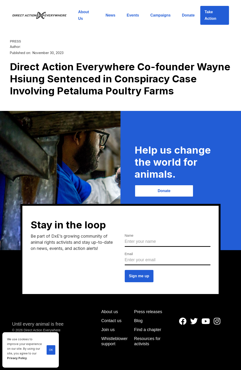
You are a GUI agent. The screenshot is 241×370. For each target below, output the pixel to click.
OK (51, 350)
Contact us (111, 320)
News (110, 15)
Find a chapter (147, 329)
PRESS (15, 41)
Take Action (210, 15)
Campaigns (160, 15)
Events (133, 15)
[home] (42, 15)
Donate (188, 15)
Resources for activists (147, 341)
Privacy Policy (17, 358)
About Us (83, 15)
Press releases (148, 311)
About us (109, 311)
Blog (138, 320)
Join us (108, 329)
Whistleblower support (114, 341)
